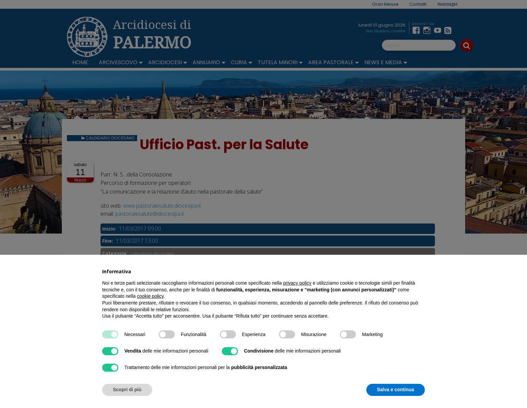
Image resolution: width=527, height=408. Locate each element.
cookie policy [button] (150, 296)
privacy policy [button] (297, 283)
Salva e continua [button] (395, 389)
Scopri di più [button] (127, 389)
